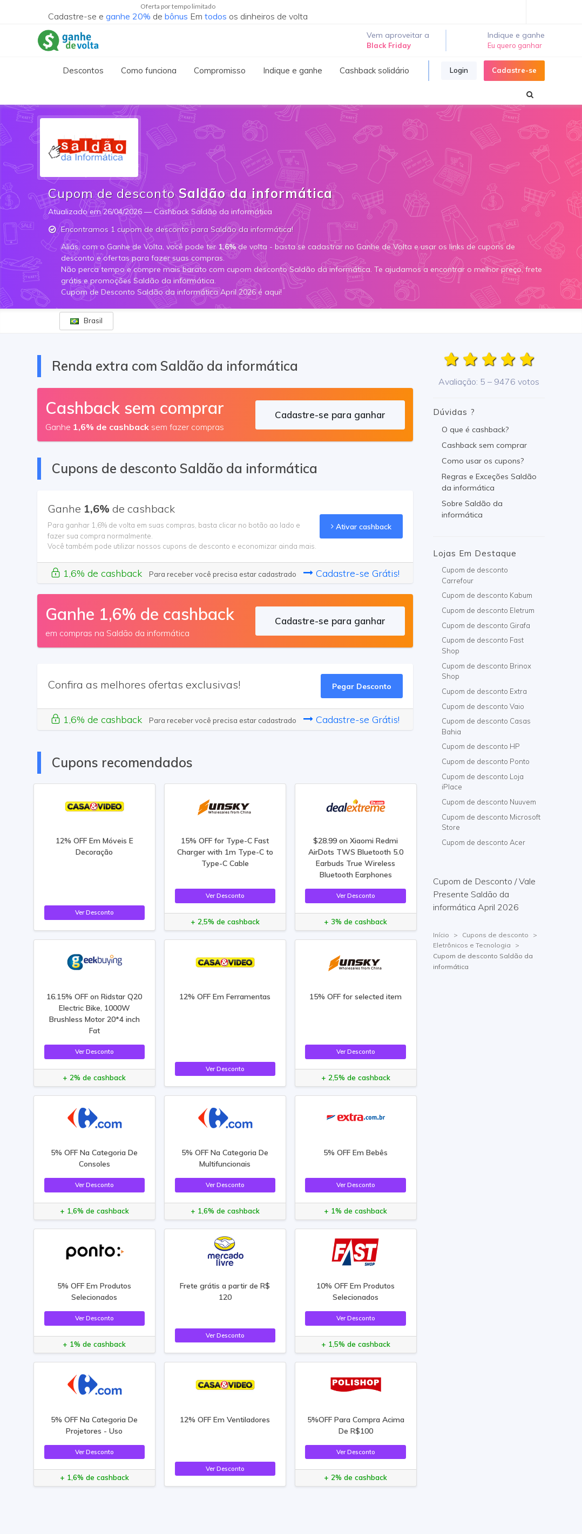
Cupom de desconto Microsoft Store (491, 822)
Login (459, 70)
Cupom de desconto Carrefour (475, 575)
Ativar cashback (361, 526)
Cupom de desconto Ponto (486, 761)
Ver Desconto (94, 912)
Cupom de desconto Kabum (487, 595)
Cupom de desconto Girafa (486, 625)
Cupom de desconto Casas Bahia (486, 726)
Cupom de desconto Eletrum (488, 610)
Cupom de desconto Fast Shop (483, 645)
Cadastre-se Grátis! (351, 573)
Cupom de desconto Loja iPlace (483, 782)
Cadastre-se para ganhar (330, 414)
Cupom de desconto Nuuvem (489, 801)
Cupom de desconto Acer (483, 842)
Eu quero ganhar (515, 45)
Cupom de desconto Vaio (483, 706)
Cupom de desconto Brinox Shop (486, 671)
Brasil (86, 320)
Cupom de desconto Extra (484, 691)
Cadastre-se (514, 70)
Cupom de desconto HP (481, 746)
